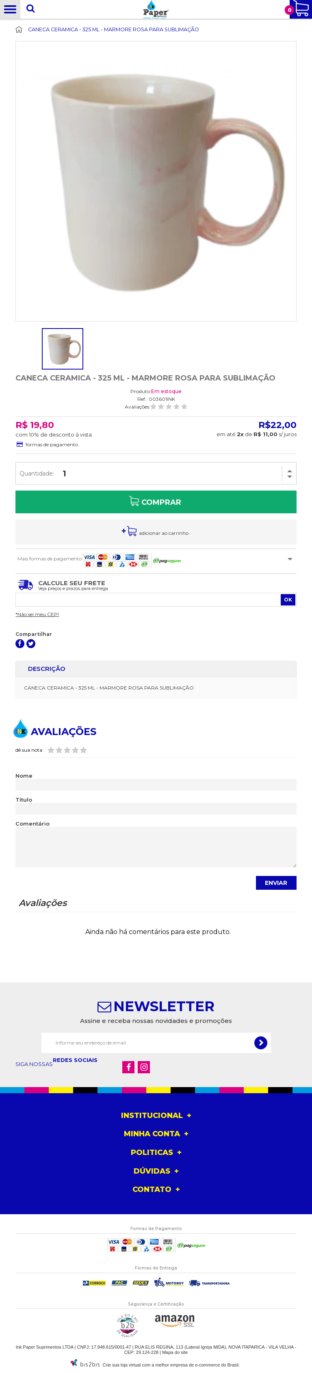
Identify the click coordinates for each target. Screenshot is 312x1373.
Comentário (32, 824)
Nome (23, 776)
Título (23, 800)
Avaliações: (137, 407)
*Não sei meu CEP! (37, 614)
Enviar (276, 883)
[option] (62, 349)
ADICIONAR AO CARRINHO (163, 533)
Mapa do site (175, 1352)
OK (288, 600)
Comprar (161, 502)
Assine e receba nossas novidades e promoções (156, 1020)
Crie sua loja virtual (122, 1364)
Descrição (46, 668)
